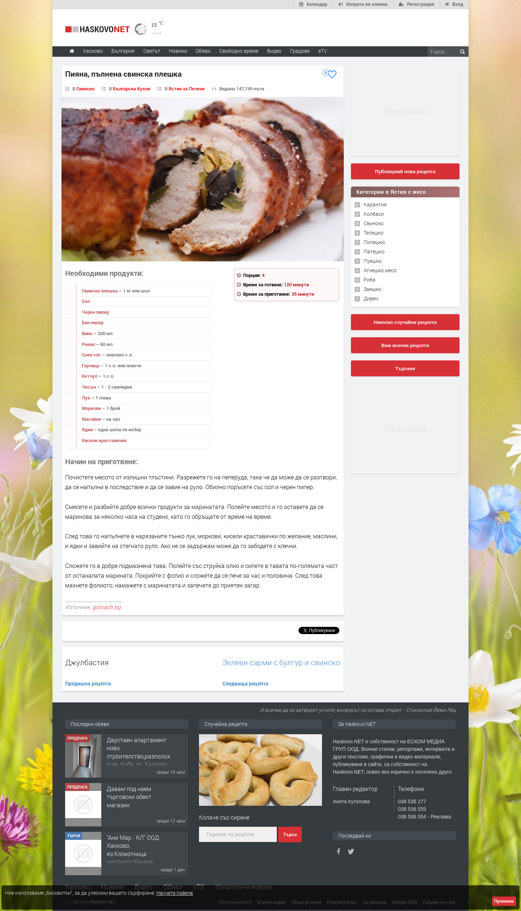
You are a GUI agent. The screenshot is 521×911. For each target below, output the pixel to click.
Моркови (92, 408)
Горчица (91, 365)
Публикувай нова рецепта (405, 171)
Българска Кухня (131, 88)
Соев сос (92, 354)
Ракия (89, 344)
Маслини (92, 419)
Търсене (405, 368)
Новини (178, 50)
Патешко (374, 251)
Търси (290, 834)
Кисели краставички (104, 440)
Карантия (375, 204)
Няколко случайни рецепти (405, 322)
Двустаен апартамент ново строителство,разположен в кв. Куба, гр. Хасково (142, 752)
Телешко (374, 232)
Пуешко (373, 260)
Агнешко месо (380, 270)
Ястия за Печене (187, 88)
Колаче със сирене (224, 817)
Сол (86, 301)
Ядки (88, 429)
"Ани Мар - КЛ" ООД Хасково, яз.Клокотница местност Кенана (133, 849)
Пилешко (374, 242)
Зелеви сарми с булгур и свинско (281, 662)
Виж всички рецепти (405, 345)
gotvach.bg (107, 607)
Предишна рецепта (88, 683)
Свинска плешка (100, 290)
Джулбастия (87, 662)
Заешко (372, 289)
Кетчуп (90, 376)
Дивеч (371, 298)
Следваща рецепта (245, 683)
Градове (300, 50)
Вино (87, 333)
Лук (86, 397)
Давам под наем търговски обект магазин (129, 797)
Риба (370, 279)
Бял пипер (92, 322)
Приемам (504, 901)
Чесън (89, 387)
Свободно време (238, 50)
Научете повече (174, 892)
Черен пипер (95, 312)
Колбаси (374, 213)
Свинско (85, 88)
